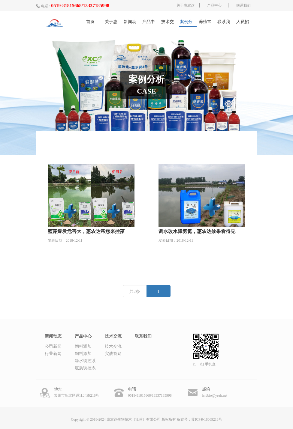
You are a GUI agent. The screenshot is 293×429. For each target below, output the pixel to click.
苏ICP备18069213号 (206, 419)
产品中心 (214, 5)
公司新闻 (53, 346)
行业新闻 (53, 353)
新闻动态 (130, 23)
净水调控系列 (85, 362)
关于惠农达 (186, 5)
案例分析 (186, 23)
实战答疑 (113, 353)
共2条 (134, 291)
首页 (90, 21)
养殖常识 (205, 23)
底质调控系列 (85, 369)
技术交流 (167, 23)
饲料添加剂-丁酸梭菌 (84, 347)
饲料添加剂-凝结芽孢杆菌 (84, 354)
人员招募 (242, 23)
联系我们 (243, 5)
